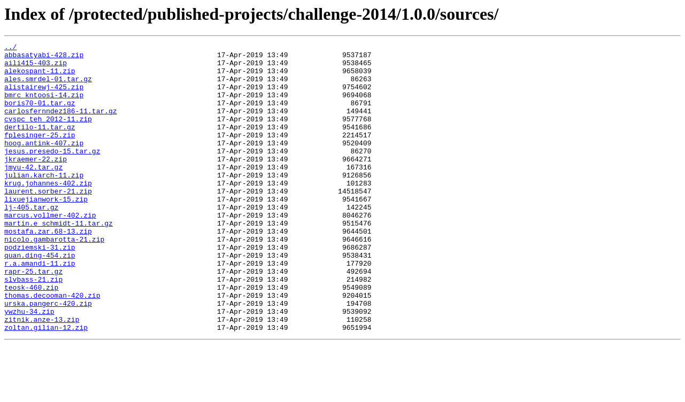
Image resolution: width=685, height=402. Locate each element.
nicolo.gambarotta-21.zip (54, 279)
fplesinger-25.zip (39, 154)
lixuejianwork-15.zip (46, 231)
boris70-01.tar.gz (39, 115)
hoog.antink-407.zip (43, 163)
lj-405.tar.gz (31, 240)
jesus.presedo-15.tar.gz (52, 173)
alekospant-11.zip (39, 77)
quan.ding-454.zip (39, 298)
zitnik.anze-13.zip (41, 375)
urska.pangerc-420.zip (48, 356)
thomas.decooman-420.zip (52, 346)
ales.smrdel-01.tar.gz (48, 86)
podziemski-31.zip (39, 288)
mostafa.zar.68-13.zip (48, 269)
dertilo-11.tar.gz (39, 144)
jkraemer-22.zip (35, 183)
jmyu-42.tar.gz (33, 192)
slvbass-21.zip (33, 327)
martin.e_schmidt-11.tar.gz (58, 260)
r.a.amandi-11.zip (39, 308)
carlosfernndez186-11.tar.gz (60, 125)
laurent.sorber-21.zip (48, 221)
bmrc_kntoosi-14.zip (43, 106)
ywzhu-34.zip (29, 365)
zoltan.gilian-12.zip (46, 385)
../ (10, 48)
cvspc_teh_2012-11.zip (48, 135)
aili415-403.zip (35, 67)
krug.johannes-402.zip (48, 212)
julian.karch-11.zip (43, 202)
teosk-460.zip (31, 337)
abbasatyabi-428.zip (43, 58)
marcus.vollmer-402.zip (50, 250)
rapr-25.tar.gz (33, 317)
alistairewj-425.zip (43, 96)
